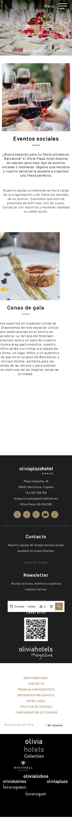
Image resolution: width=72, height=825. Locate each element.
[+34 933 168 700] (6, 5)
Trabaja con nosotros (36, 689)
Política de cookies (36, 706)
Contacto (36, 683)
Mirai (30, 724)
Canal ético (36, 612)
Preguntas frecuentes (36, 695)
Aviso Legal (36, 701)
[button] (59, 504)
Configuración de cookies (36, 712)
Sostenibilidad (35, 678)
